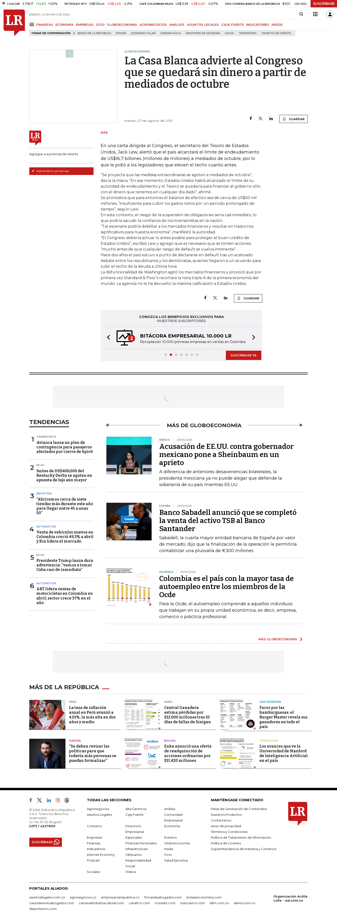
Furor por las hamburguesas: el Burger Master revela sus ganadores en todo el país (283, 717)
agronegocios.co (83, 897)
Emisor (121, 33)
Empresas (94, 837)
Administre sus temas (50, 171)
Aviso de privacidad (226, 826)
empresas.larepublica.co (120, 897)
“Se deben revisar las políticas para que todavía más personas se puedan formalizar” (92, 753)
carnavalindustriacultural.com (101, 903)
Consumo (94, 826)
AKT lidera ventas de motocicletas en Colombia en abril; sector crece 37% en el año (64, 596)
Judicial (75, 740)
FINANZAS (44, 24)
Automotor (46, 526)
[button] (107, 338)
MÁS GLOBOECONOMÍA (277, 639)
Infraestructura (136, 849)
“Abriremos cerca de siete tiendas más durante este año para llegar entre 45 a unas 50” (64, 506)
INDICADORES (257, 24)
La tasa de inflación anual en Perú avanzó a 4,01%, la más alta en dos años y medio (92, 714)
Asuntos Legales (99, 814)
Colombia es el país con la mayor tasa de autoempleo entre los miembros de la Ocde (226, 586)
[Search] (301, 14)
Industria (44, 493)
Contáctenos (221, 820)
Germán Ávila (170, 33)
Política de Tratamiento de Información (241, 837)
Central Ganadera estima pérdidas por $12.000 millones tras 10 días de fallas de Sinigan (187, 714)
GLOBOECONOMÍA (122, 24)
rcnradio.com (165, 903)
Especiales (133, 837)
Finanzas (93, 843)
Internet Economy (101, 854)
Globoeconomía (177, 843)
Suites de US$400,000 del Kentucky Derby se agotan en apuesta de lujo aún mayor (64, 475)
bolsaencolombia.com (204, 897)
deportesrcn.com (43, 909)
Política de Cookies (226, 843)
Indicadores (96, 849)
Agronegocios (98, 809)
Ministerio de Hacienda (203, 33)
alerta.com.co (244, 903)
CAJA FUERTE (232, 24)
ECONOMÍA (64, 24)
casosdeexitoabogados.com (51, 903)
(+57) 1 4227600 (42, 826)
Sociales (93, 872)
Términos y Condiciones (229, 832)
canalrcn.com (139, 903)
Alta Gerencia (135, 809)
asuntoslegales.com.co (47, 897)
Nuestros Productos (226, 814)
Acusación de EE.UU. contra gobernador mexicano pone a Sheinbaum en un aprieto (226, 454)
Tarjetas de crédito (276, 33)
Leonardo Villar (143, 33)
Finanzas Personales (141, 843)
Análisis (169, 809)
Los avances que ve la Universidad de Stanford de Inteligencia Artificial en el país (283, 753)
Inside (168, 849)
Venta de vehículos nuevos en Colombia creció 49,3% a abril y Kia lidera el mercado (65, 537)
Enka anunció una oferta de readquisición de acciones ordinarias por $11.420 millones (188, 753)
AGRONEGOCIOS (153, 24)
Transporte (46, 436)
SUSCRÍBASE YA (244, 355)
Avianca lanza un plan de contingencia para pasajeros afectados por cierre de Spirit (64, 447)
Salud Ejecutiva (176, 860)
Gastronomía (270, 701)
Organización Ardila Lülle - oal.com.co (290, 898)
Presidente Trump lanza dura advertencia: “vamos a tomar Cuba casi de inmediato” (64, 565)
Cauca (229, 33)
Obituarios (133, 854)
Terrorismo (247, 33)
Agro (168, 701)
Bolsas (170, 740)
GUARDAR (293, 119)
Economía (172, 826)
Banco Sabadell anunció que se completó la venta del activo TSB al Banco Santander (228, 520)
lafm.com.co (219, 903)
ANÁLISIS (176, 24)
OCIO (100, 24)
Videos (130, 872)
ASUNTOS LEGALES (203, 24)
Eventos (170, 837)
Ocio (168, 854)
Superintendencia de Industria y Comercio (244, 849)
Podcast (93, 860)
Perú (72, 701)
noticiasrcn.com (192, 903)
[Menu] (32, 24)
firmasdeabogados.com (163, 897)
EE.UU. (40, 465)
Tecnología (268, 740)
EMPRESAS (85, 24)
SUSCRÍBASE (324, 3)
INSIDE (277, 24)
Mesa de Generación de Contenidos (239, 809)
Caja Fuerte (134, 814)
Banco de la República (94, 33)
